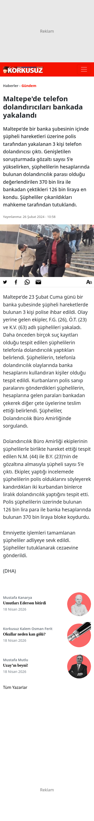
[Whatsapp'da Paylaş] (27, 282)
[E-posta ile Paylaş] (38, 282)
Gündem (29, 85)
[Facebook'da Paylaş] (16, 282)
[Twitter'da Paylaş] (5, 282)
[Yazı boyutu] (89, 282)
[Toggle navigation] (84, 69)
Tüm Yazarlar (15, 687)
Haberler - (11, 85)
